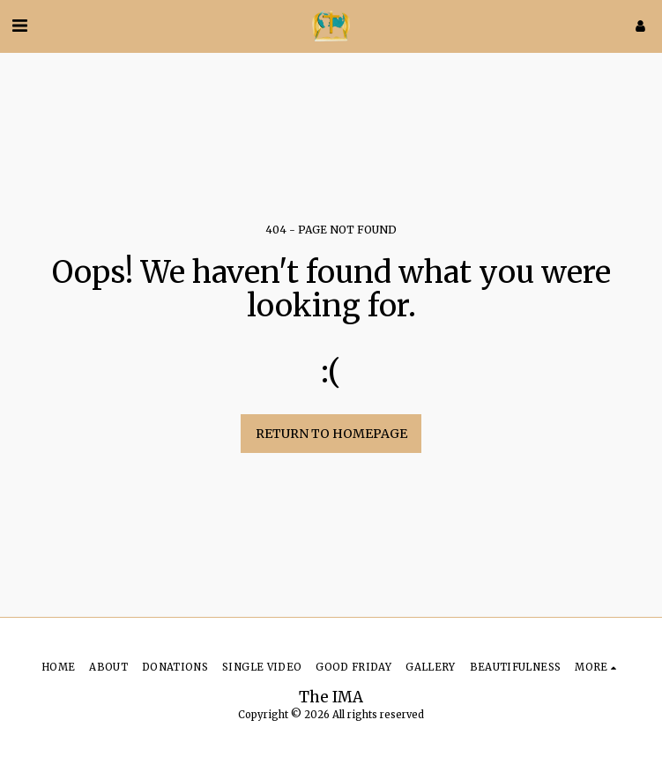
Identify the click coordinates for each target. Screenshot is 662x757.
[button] (19, 25)
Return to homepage (331, 434)
